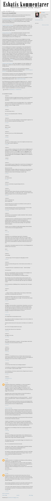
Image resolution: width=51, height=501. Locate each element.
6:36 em (6, 380)
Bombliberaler (12, 89)
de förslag (29, 69)
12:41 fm (7, 231)
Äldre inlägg (31, 495)
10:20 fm (7, 330)
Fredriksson (7, 314)
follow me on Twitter (45, 24)
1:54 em (6, 490)
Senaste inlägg (4, 495)
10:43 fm (7, 351)
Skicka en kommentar (5, 493)
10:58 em (7, 430)
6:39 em (6, 115)
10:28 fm (7, 344)
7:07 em (6, 470)
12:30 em (7, 360)
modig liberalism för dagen (21, 78)
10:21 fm (7, 336)
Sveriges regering (5, 32)
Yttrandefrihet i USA (8, 378)
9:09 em (6, 195)
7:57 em (6, 159)
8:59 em (6, 185)
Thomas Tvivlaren (8, 408)
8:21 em (6, 179)
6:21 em (6, 106)
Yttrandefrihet (18, 89)
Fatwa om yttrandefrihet (9, 13)
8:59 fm (6, 285)
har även (11, 59)
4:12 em (6, 455)
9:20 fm (6, 300)
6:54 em (6, 137)
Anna (6, 382)
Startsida (17, 495)
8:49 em (6, 405)
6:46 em (6, 128)
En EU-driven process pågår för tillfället (8, 18)
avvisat (26, 69)
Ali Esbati (43, 12)
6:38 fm (6, 259)
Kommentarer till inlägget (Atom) (13, 497)
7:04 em (6, 144)
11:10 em (7, 210)
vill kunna (9, 32)
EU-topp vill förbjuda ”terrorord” (7, 25)
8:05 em (6, 173)
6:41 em (6, 122)
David (6, 473)
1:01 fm (6, 250)
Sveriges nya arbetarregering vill (7, 63)
